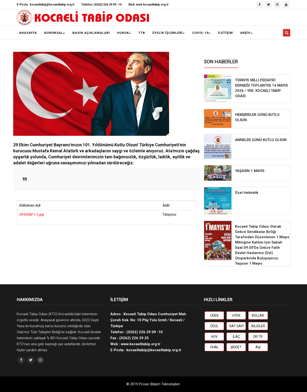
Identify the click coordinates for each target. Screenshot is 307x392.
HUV (214, 337)
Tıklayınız (169, 214)
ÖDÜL (214, 326)
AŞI (257, 347)
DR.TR (258, 337)
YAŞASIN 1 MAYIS (249, 171)
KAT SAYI (237, 326)
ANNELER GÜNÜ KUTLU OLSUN (261, 140)
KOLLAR (258, 315)
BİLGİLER (258, 326)
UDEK (214, 315)
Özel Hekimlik (246, 192)
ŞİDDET (236, 347)
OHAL (214, 347)
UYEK (236, 315)
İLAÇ (236, 337)
